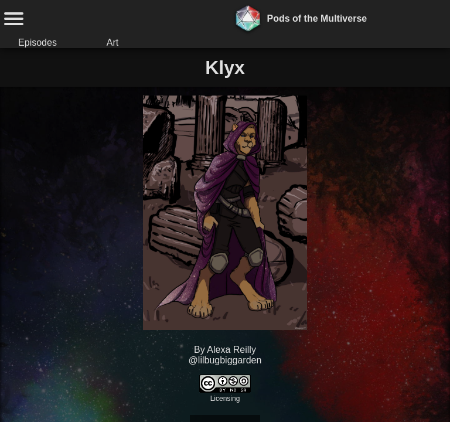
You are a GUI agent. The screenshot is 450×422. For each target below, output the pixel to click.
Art (112, 42)
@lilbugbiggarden (225, 360)
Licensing (225, 398)
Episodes (37, 42)
